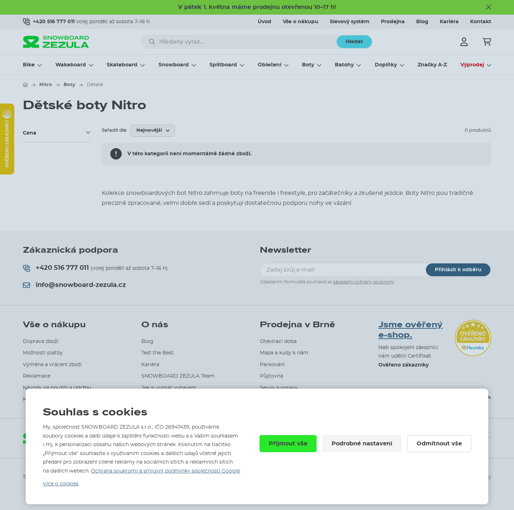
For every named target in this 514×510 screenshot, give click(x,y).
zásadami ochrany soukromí (363, 282)
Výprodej (472, 64)
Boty (308, 64)
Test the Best (157, 352)
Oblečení (269, 64)
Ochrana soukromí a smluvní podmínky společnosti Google (165, 471)
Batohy (344, 64)
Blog (422, 21)
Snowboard (173, 64)
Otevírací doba (278, 341)
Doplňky (386, 64)
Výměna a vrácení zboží (52, 364)
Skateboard (122, 64)
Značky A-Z (432, 64)
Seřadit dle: (114, 130)
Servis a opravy (279, 387)
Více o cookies (61, 483)
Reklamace (36, 376)
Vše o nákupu (300, 21)
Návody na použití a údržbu (57, 387)
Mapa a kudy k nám (284, 352)
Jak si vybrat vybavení (168, 387)
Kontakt (480, 21)
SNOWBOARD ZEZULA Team (178, 376)
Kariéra (449, 21)
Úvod (264, 21)
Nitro (45, 84)
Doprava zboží (41, 341)
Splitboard (223, 64)
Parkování (272, 364)
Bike (29, 64)
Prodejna (393, 21)
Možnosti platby (43, 352)
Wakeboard (70, 64)
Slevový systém (349, 21)
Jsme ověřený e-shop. (410, 329)
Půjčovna (271, 376)
